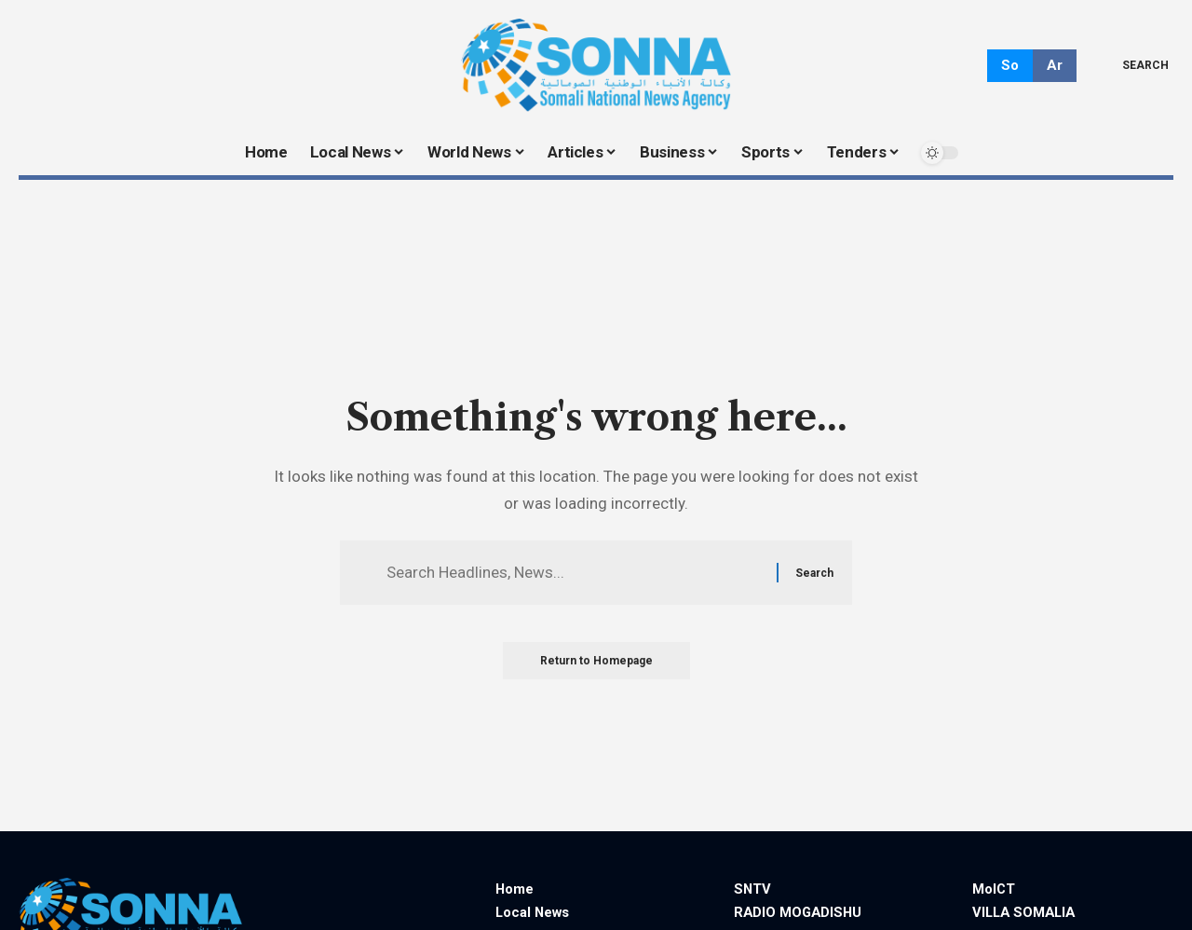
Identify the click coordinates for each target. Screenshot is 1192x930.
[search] (1132, 65)
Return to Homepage (596, 660)
